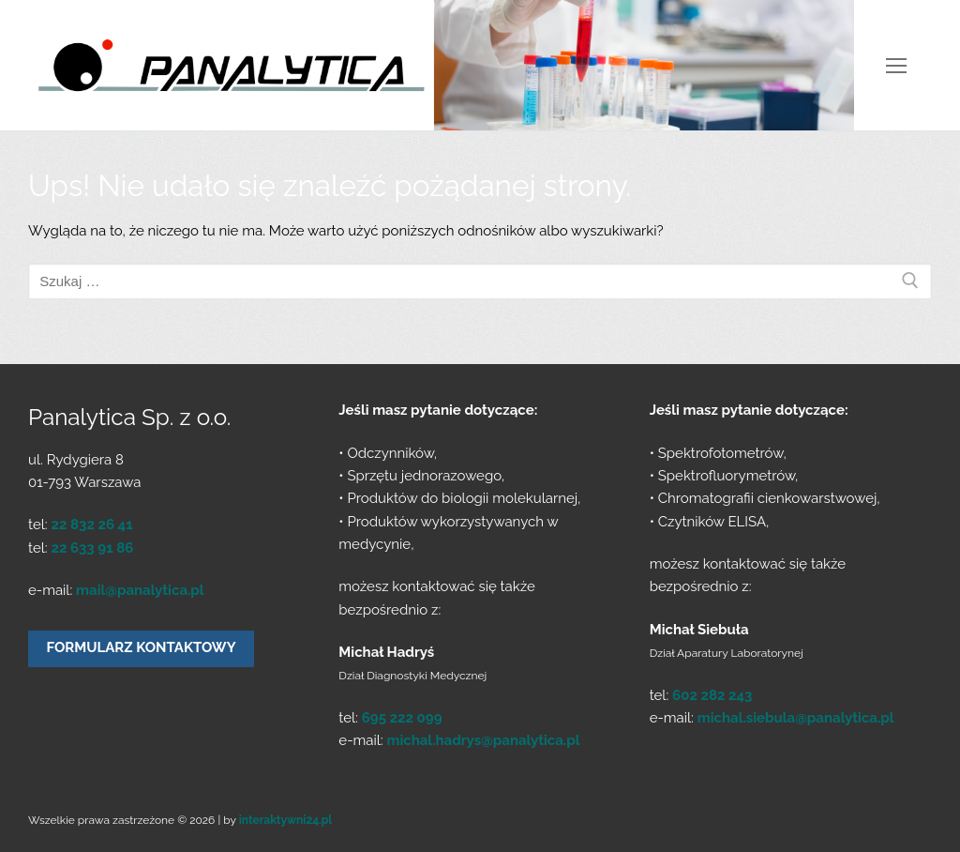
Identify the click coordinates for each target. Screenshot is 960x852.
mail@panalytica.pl (140, 590)
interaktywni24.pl (285, 820)
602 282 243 (712, 695)
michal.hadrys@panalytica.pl (482, 740)
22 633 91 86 (92, 548)
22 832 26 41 (91, 524)
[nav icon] (896, 65)
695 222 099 (402, 717)
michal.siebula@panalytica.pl (796, 717)
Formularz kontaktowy (141, 647)
